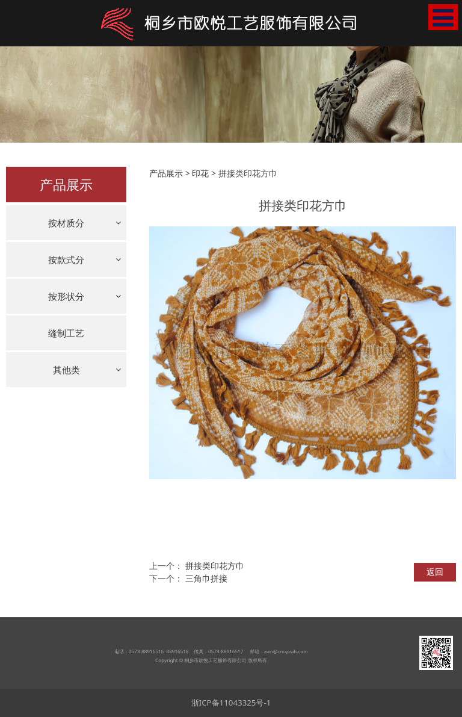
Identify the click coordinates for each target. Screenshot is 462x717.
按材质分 (66, 223)
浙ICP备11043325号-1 (231, 702)
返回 (435, 571)
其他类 (66, 370)
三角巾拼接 (206, 578)
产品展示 (166, 173)
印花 (200, 173)
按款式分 (66, 259)
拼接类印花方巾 (214, 565)
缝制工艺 (66, 333)
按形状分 (66, 296)
